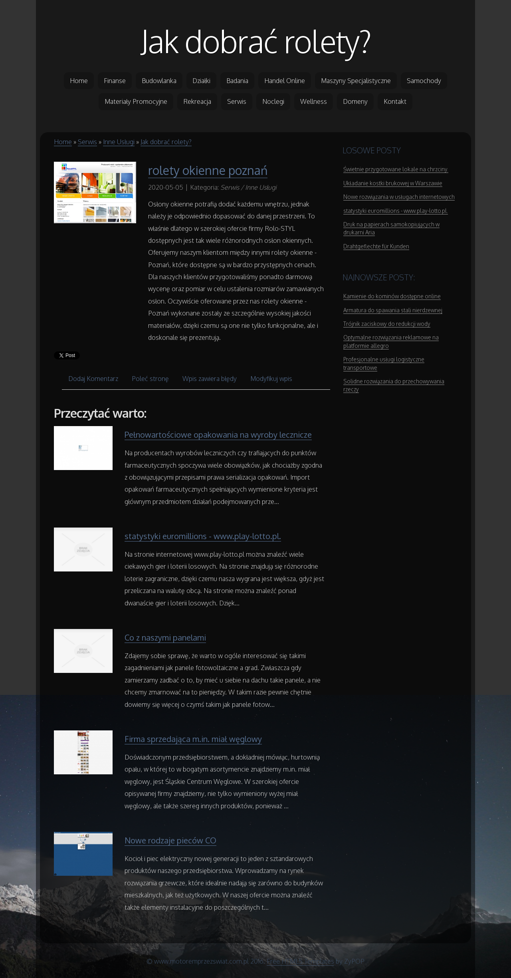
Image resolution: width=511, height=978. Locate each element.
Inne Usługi (119, 142)
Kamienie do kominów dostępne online (392, 296)
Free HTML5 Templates (300, 961)
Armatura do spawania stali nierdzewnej (392, 310)
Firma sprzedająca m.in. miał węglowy (193, 739)
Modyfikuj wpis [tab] (271, 379)
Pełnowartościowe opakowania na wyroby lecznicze (218, 434)
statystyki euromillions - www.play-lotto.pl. (203, 536)
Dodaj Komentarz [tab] (93, 379)
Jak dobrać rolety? (256, 40)
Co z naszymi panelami (165, 637)
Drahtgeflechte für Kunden (376, 246)
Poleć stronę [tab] (150, 379)
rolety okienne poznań (207, 170)
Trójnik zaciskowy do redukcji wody (386, 323)
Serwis (87, 142)
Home (63, 142)
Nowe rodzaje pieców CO (170, 840)
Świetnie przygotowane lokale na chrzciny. (395, 169)
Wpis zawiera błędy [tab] (209, 379)
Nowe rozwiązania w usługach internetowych (399, 196)
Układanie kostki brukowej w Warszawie (392, 183)
